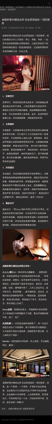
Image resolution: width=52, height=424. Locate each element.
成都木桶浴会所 (15, 409)
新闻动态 (10, 7)
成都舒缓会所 (28, 409)
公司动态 (19, 7)
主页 (2, 7)
